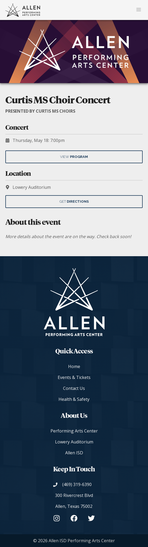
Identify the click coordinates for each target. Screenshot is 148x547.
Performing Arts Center (74, 431)
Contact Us (74, 388)
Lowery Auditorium (74, 442)
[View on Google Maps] (74, 501)
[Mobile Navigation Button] (139, 10)
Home (74, 366)
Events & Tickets (74, 377)
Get (74, 201)
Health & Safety (74, 399)
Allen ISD (74, 453)
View (74, 157)
